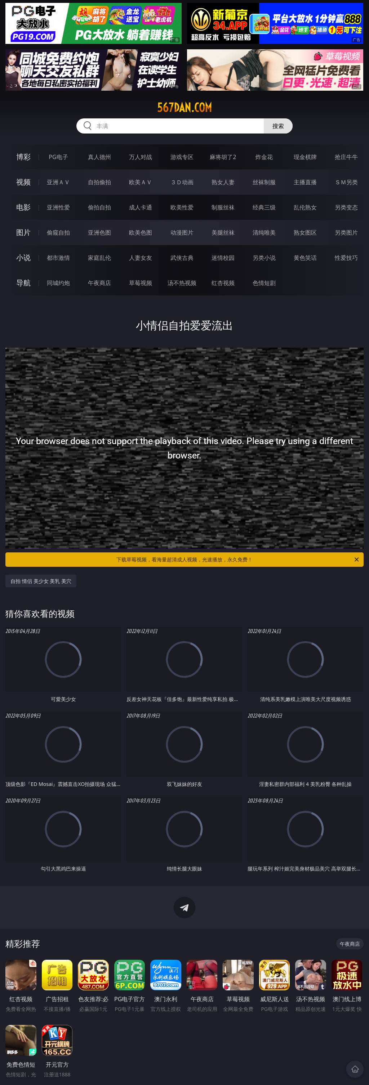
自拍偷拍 (99, 182)
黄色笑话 (305, 258)
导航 (23, 283)
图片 (23, 232)
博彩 (23, 157)
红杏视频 (223, 283)
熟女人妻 (223, 182)
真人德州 (99, 157)
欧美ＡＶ (140, 182)
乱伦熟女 (305, 207)
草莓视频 (140, 283)
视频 (23, 182)
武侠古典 (182, 258)
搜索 (278, 126)
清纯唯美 (264, 232)
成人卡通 (140, 207)
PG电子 (58, 157)
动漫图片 (182, 232)
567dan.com (184, 107)
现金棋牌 (305, 157)
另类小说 (264, 258)
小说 (23, 257)
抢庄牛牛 (346, 157)
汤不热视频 (182, 283)
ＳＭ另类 (346, 182)
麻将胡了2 (223, 157)
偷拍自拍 (99, 207)
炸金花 (264, 157)
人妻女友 (140, 258)
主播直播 (305, 182)
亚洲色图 (99, 232)
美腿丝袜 (223, 232)
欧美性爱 (182, 207)
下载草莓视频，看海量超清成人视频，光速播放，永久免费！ (238, 559)
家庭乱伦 (99, 258)
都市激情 (58, 258)
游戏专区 (182, 157)
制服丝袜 (223, 207)
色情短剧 (264, 283)
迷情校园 (223, 258)
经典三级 (264, 207)
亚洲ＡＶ (58, 182)
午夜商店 (99, 283)
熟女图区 (305, 232)
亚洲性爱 (58, 207)
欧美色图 (140, 232)
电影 (23, 207)
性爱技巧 (346, 258)
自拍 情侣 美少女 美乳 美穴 (40, 581)
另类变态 (346, 207)
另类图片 (346, 232)
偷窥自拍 (58, 232)
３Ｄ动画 (182, 182)
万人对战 (140, 157)
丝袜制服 (264, 182)
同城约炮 (58, 283)
